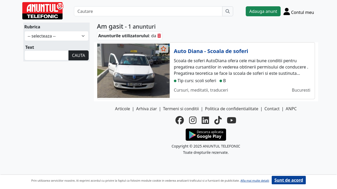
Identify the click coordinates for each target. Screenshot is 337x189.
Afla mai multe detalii (254, 180)
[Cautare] (148, 11)
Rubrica (32, 27)
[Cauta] (227, 11)
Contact (272, 109)
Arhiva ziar (146, 109)
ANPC (291, 109)
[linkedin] (205, 120)
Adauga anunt (263, 11)
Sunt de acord (288, 180)
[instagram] (192, 120)
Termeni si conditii (181, 109)
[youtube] (231, 120)
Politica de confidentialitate (231, 109)
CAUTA (78, 55)
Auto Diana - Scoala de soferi (211, 51)
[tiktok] (218, 120)
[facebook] (179, 120)
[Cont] (299, 11)
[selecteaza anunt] (163, 49)
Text (29, 47)
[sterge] (159, 36)
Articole (122, 109)
